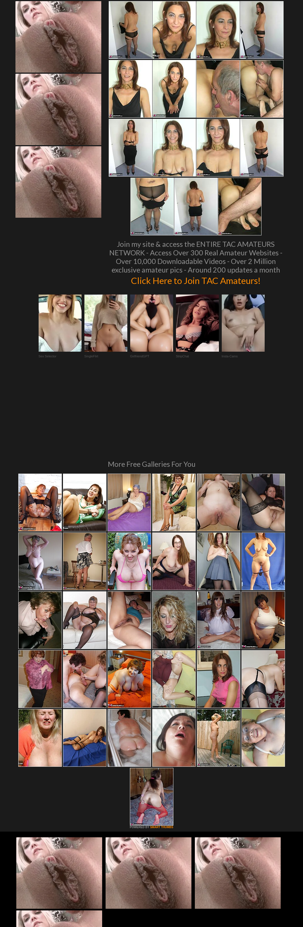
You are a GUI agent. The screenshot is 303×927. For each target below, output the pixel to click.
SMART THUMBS (161, 749)
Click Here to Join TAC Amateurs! (195, 280)
